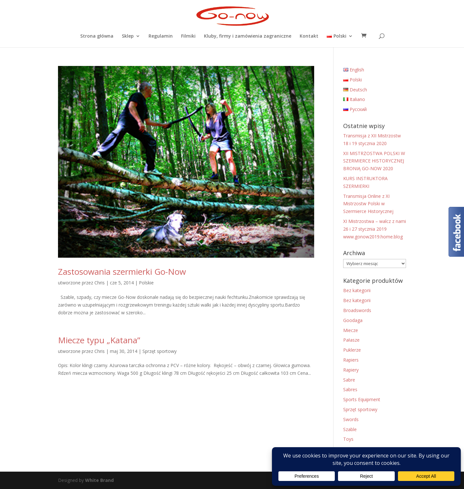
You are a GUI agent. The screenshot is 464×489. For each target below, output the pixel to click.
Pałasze (351, 340)
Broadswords (357, 310)
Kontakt (309, 36)
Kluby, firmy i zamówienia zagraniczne (247, 36)
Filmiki (188, 36)
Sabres (350, 389)
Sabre (349, 380)
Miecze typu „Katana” (99, 340)
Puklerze (352, 350)
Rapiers (351, 360)
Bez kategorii (357, 290)
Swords (351, 419)
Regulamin (161, 36)
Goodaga (352, 320)
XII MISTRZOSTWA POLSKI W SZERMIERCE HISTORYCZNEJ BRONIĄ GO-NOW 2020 (374, 161)
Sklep (128, 36)
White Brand (99, 480)
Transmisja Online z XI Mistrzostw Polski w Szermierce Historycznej (368, 204)
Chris (99, 283)
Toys (348, 439)
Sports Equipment (361, 399)
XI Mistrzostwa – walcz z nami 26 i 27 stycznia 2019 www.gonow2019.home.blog (374, 229)
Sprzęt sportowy (159, 351)
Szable (350, 429)
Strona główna (96, 36)
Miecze (350, 330)
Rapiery (351, 370)
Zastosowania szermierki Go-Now (122, 271)
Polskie (146, 283)
